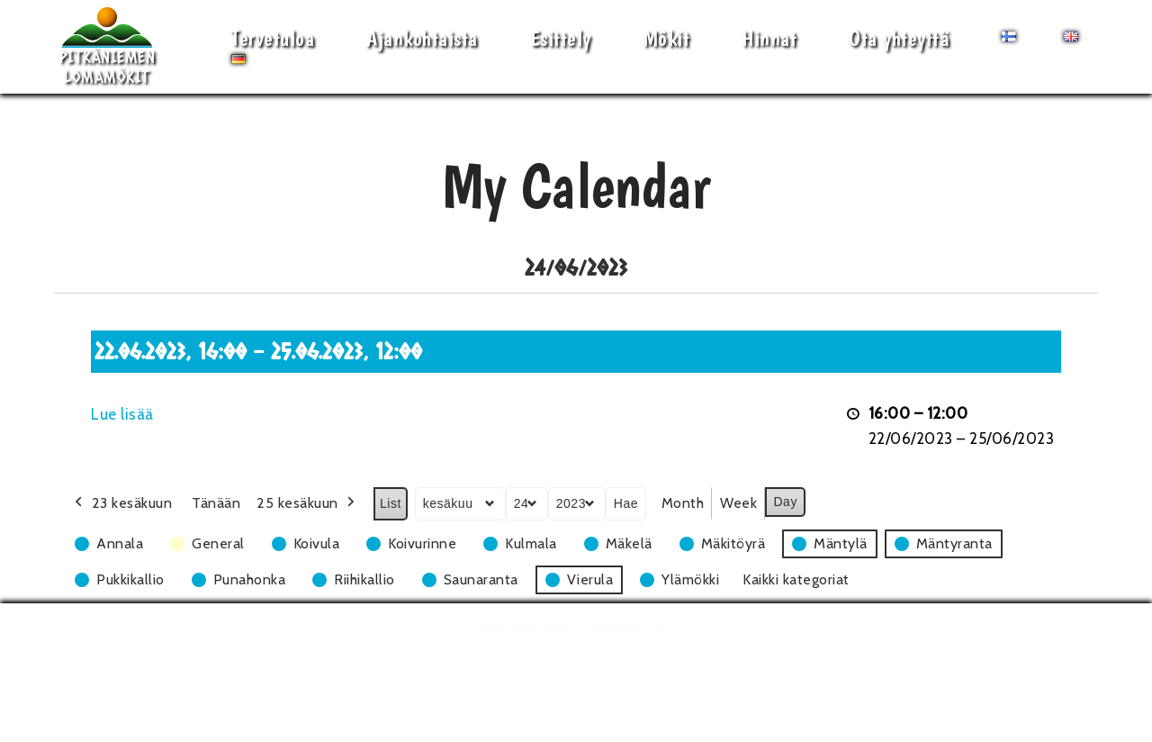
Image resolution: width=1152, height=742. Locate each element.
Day (784, 501)
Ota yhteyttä (899, 38)
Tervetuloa (272, 38)
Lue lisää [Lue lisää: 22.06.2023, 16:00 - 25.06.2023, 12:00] (122, 414)
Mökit (667, 38)
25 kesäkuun (307, 503)
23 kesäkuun (121, 503)
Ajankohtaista (422, 38)
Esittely (560, 38)
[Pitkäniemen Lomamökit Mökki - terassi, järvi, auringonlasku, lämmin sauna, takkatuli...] (107, 46)
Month (683, 502)
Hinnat (769, 38)
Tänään (216, 502)
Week (738, 502)
